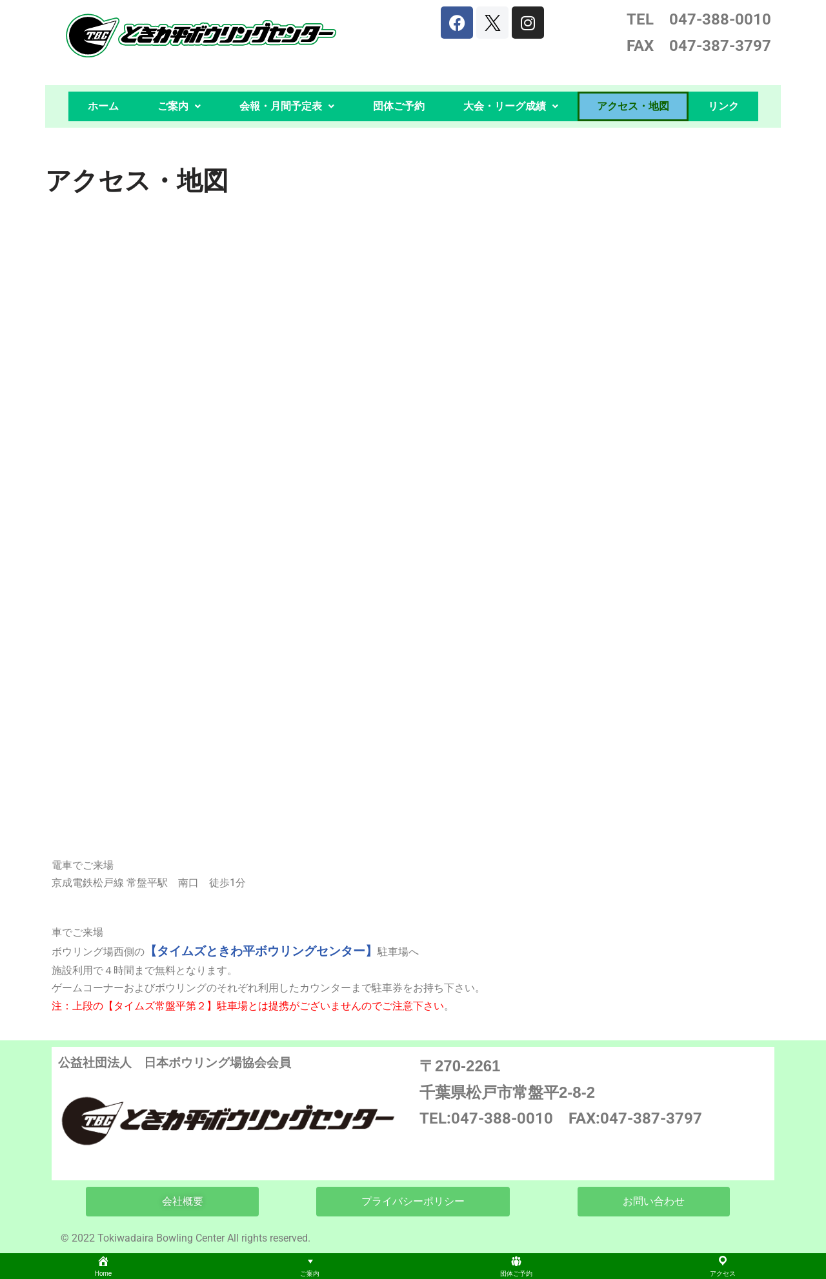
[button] (179, 106)
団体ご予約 (399, 106)
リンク (723, 106)
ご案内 (179, 106)
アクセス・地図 (633, 106)
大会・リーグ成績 (510, 106)
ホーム (103, 106)
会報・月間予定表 (286, 106)
